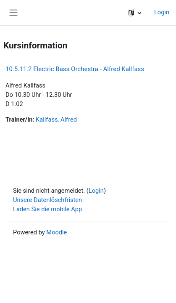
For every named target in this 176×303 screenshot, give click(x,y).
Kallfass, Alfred (56, 119)
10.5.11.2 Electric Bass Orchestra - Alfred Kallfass (74, 69)
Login (161, 12)
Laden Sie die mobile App (47, 209)
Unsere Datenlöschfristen (47, 200)
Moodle (56, 232)
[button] (134, 12)
